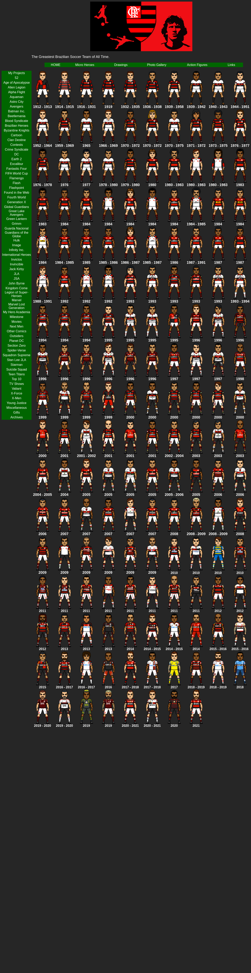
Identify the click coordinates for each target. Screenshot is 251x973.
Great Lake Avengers (16, 212)
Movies (17, 321)
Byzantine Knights (16, 130)
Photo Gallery (156, 65)
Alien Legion (16, 87)
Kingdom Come (17, 288)
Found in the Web (16, 192)
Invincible (16, 264)
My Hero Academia (16, 312)
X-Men (16, 398)
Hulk (16, 240)
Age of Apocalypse (16, 82)
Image (16, 245)
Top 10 (16, 379)
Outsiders (16, 336)
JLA (16, 274)
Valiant (16, 388)
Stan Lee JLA (16, 360)
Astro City (16, 101)
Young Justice (16, 403)
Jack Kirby (16, 269)
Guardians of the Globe (16, 234)
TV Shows (16, 383)
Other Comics (16, 331)
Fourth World (16, 197)
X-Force (16, 393)
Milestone (16, 317)
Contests (16, 144)
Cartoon (16, 135)
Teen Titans (16, 374)
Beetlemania (17, 116)
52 (16, 77)
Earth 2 (16, 159)
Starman (17, 364)
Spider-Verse (16, 350)
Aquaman (17, 97)
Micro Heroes (84, 65)
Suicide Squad (16, 369)
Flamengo (16, 178)
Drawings (121, 65)
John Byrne (17, 283)
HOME (55, 65)
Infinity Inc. (16, 250)
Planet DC (16, 340)
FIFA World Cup (16, 173)
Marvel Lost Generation (16, 306)
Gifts (16, 412)
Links (231, 65)
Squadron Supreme (17, 355)
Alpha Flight (16, 92)
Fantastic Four (16, 168)
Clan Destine (16, 140)
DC (16, 154)
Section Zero (17, 345)
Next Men (16, 326)
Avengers (16, 106)
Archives (16, 417)
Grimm (16, 223)
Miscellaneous (16, 407)
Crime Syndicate (16, 149)
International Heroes (16, 254)
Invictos (16, 259)
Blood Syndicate (16, 121)
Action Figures (197, 65)
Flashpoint (16, 187)
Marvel (16, 300)
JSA (16, 278)
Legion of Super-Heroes (16, 294)
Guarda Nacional (17, 228)
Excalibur (16, 164)
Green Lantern (16, 219)
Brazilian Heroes (16, 125)
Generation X (16, 202)
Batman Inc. (16, 111)
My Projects (16, 73)
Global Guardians (16, 207)
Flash (16, 183)
